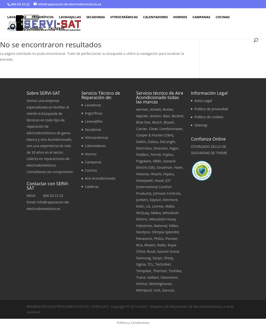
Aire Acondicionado (25, 29)
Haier (178, 167)
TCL (150, 264)
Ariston (155, 116)
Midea (156, 212)
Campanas (201, 17)
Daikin (141, 141)
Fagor (173, 148)
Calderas (56, 29)
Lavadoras (16, 17)
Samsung (143, 258)
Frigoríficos (42, 17)
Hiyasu (168, 174)
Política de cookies (208, 117)
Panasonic (144, 238)
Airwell (155, 109)
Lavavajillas (70, 17)
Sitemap (200, 125)
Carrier (141, 128)
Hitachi (156, 174)
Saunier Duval (168, 251)
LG (148, 206)
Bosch (157, 122)
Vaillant (153, 277)
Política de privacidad (211, 109)
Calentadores (155, 17)
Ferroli (156, 154)
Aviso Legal (203, 100)
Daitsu (153, 141)
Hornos (180, 17)
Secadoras (95, 17)
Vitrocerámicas (124, 17)
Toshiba (175, 270)
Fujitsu (168, 154)
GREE (157, 161)
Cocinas (223, 17)
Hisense (142, 174)
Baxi (166, 116)
